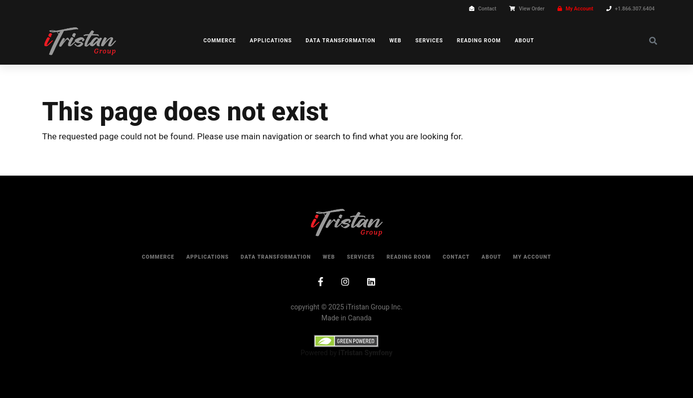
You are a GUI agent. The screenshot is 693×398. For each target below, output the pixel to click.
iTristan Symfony (365, 353)
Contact (487, 8)
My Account (579, 8)
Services (429, 40)
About (524, 40)
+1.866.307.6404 (635, 8)
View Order (532, 8)
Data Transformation (341, 40)
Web (395, 40)
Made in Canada (346, 318)
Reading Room (479, 40)
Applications (271, 40)
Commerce (219, 40)
